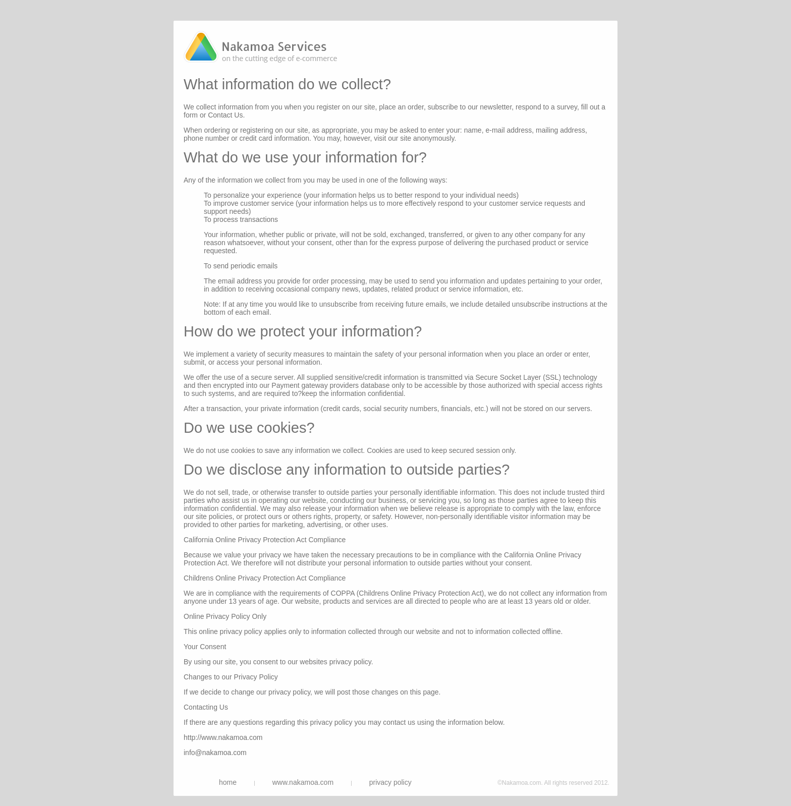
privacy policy (390, 782)
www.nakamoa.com (302, 782)
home (228, 782)
